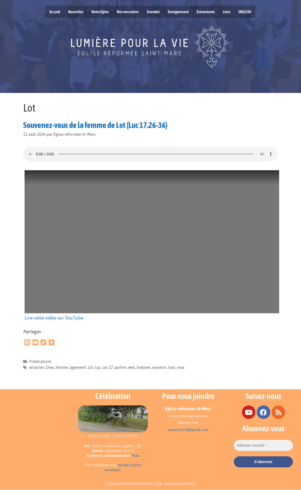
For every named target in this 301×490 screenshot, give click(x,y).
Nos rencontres (128, 11)
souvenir (159, 367)
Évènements (206, 11)
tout (171, 367)
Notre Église (100, 11)
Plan (135, 456)
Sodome (143, 367)
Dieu (50, 367)
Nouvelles (75, 11)
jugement (78, 367)
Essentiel (153, 11)
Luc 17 (107, 367)
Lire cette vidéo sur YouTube (54, 318)
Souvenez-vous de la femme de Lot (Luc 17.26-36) (95, 125)
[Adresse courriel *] (263, 445)
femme (62, 367)
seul (131, 367)
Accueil (54, 11)
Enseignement (178, 11)
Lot (90, 367)
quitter (120, 367)
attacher (36, 367)
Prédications (40, 361)
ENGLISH (244, 11)
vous (180, 367)
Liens (226, 11)
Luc (98, 367)
